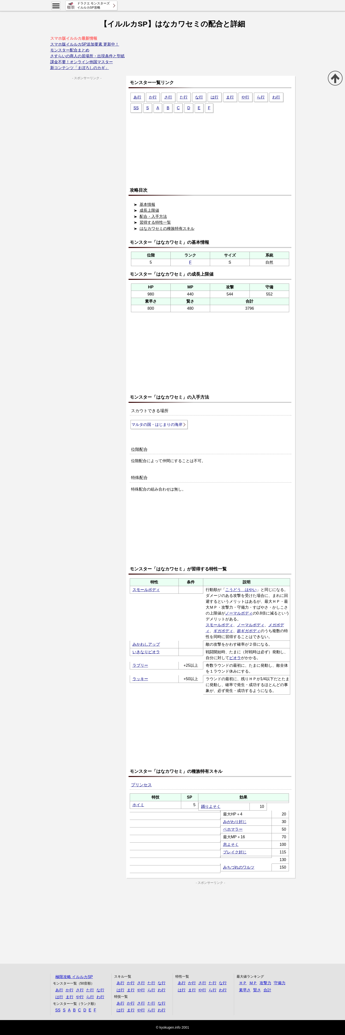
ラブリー (140, 665)
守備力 (280, 983)
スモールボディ (146, 590)
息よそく (231, 844)
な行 (199, 97)
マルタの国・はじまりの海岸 (156, 424)
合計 (267, 990)
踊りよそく (211, 806)
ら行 (261, 97)
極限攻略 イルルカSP (74, 977)
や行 (245, 97)
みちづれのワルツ (238, 867)
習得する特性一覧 (155, 222)
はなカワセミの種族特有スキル (167, 228)
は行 (214, 97)
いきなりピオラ (146, 652)
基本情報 (147, 204)
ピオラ (235, 658)
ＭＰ (253, 983)
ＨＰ (243, 983)
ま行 (230, 97)
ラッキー (140, 679)
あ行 (137, 97)
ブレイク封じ (235, 852)
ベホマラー (233, 829)
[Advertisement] (212, 147)
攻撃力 (265, 983)
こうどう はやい (241, 590)
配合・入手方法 (153, 216)
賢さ (257, 990)
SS (136, 108)
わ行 (276, 97)
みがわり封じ (235, 822)
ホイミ (138, 805)
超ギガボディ (249, 631)
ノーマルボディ (239, 613)
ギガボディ (223, 631)
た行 (184, 97)
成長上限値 (149, 210)
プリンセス (141, 785)
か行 (153, 97)
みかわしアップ (146, 644)
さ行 (168, 97)
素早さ (245, 990)
